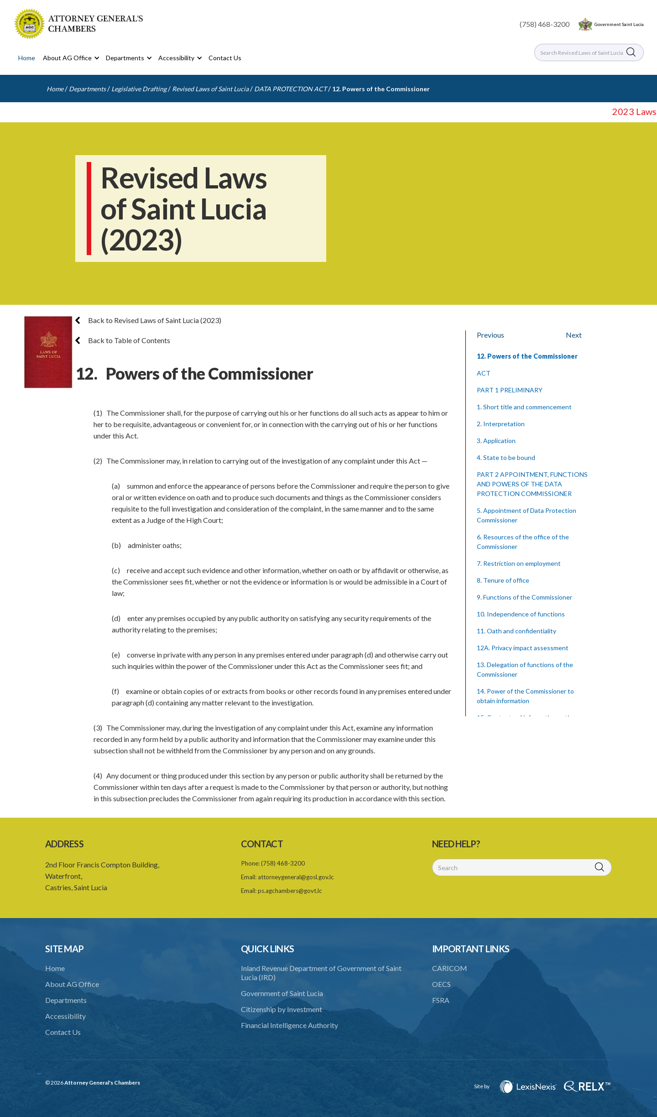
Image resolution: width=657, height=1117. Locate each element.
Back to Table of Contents (122, 340)
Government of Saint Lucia (282, 993)
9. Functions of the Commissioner (524, 597)
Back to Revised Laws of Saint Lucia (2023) (148, 320)
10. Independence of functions (521, 614)
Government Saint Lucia (619, 24)
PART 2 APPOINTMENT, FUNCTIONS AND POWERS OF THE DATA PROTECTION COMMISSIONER (532, 483)
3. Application (496, 440)
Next (574, 334)
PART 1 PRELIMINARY (509, 390)
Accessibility (65, 1016)
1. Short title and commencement (524, 407)
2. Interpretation (501, 424)
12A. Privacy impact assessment (522, 648)
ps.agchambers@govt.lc (290, 890)
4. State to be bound (506, 457)
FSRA (440, 1000)
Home (26, 58)
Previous (490, 334)
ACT (483, 373)
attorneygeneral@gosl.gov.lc (296, 877)
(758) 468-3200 (544, 24)
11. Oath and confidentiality (516, 631)
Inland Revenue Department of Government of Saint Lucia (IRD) (321, 972)
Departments (87, 88)
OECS (441, 984)
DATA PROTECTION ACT (290, 88)
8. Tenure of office (503, 580)
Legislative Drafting (139, 88)
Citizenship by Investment (281, 1009)
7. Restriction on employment (519, 563)
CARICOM (449, 968)
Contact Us (225, 58)
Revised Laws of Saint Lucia (210, 88)
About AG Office (72, 984)
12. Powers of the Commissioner (381, 88)
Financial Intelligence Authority (289, 1025)
